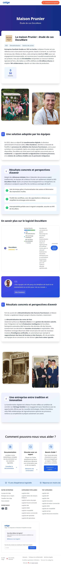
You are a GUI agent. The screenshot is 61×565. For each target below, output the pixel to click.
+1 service (28, 243)
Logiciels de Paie (46, 511)
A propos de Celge (6, 493)
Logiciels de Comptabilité (48, 508)
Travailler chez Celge (6, 498)
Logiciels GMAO (26, 508)
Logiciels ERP (45, 496)
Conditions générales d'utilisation (31, 560)
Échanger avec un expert (7, 496)
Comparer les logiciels (50, 3)
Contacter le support (51, 468)
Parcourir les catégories (47, 560)
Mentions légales (48, 557)
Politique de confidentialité (36, 557)
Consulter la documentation (11, 467)
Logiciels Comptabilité (27, 510)
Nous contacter (5, 501)
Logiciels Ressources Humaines (50, 513)
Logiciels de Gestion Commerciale (50, 503)
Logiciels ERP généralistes (28, 518)
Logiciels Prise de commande (29, 503)
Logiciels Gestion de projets (29, 500)
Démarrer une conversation (31, 469)
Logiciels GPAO (25, 493)
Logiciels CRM (25, 505)
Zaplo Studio (34, 563)
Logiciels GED (45, 493)
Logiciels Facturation (47, 501)
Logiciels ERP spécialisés (28, 515)
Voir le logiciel (54, 247)
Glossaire (25, 557)
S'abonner (32, 547)
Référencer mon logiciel (14, 539)
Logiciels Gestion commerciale (29, 513)
